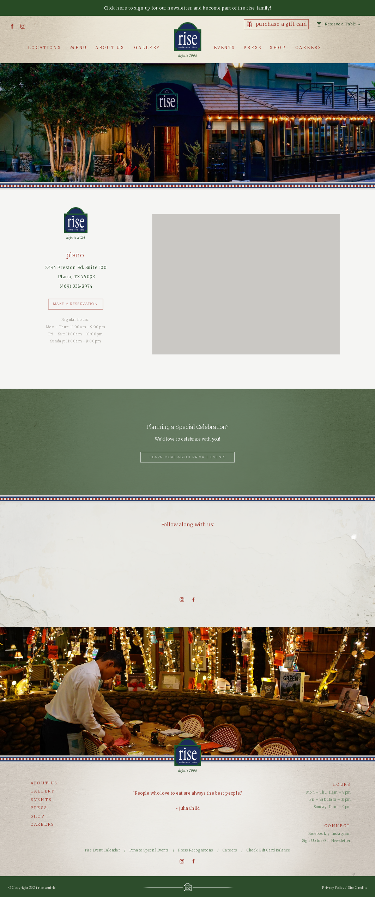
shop (38, 816)
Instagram (341, 833)
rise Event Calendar (102, 850)
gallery (43, 791)
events (41, 799)
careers (42, 824)
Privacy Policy (333, 887)
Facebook (317, 833)
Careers (230, 850)
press (39, 808)
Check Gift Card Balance (268, 850)
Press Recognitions (196, 850)
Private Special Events (149, 850)
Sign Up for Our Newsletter (326, 841)
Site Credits (357, 887)
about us (44, 783)
